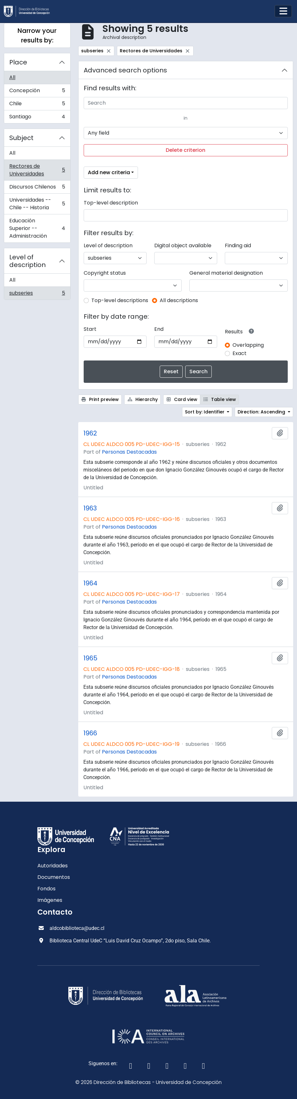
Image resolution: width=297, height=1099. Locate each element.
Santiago (37, 118)
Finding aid (238, 245)
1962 (90, 433)
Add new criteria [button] (109, 172)
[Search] (186, 103)
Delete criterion (185, 150)
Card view (182, 399)
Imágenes (49, 900)
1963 (90, 508)
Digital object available (182, 245)
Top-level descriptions (119, 300)
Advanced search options (125, 70)
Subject (21, 137)
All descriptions (179, 300)
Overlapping (248, 345)
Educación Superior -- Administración (37, 228)
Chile (37, 105)
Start (90, 329)
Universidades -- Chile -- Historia (37, 203)
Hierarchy (142, 399)
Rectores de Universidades (37, 169)
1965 (90, 658)
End (159, 329)
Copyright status (105, 273)
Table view (219, 399)
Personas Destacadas (129, 452)
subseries (37, 294)
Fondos (46, 888)
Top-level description (111, 202)
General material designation (226, 273)
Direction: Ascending (262, 412)
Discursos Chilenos (37, 188)
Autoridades (52, 865)
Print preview (100, 399)
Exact (239, 353)
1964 (90, 583)
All (12, 77)
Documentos (53, 877)
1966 (90, 733)
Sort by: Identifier (205, 412)
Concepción (37, 92)
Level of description (27, 261)
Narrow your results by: (37, 35)
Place (18, 62)
